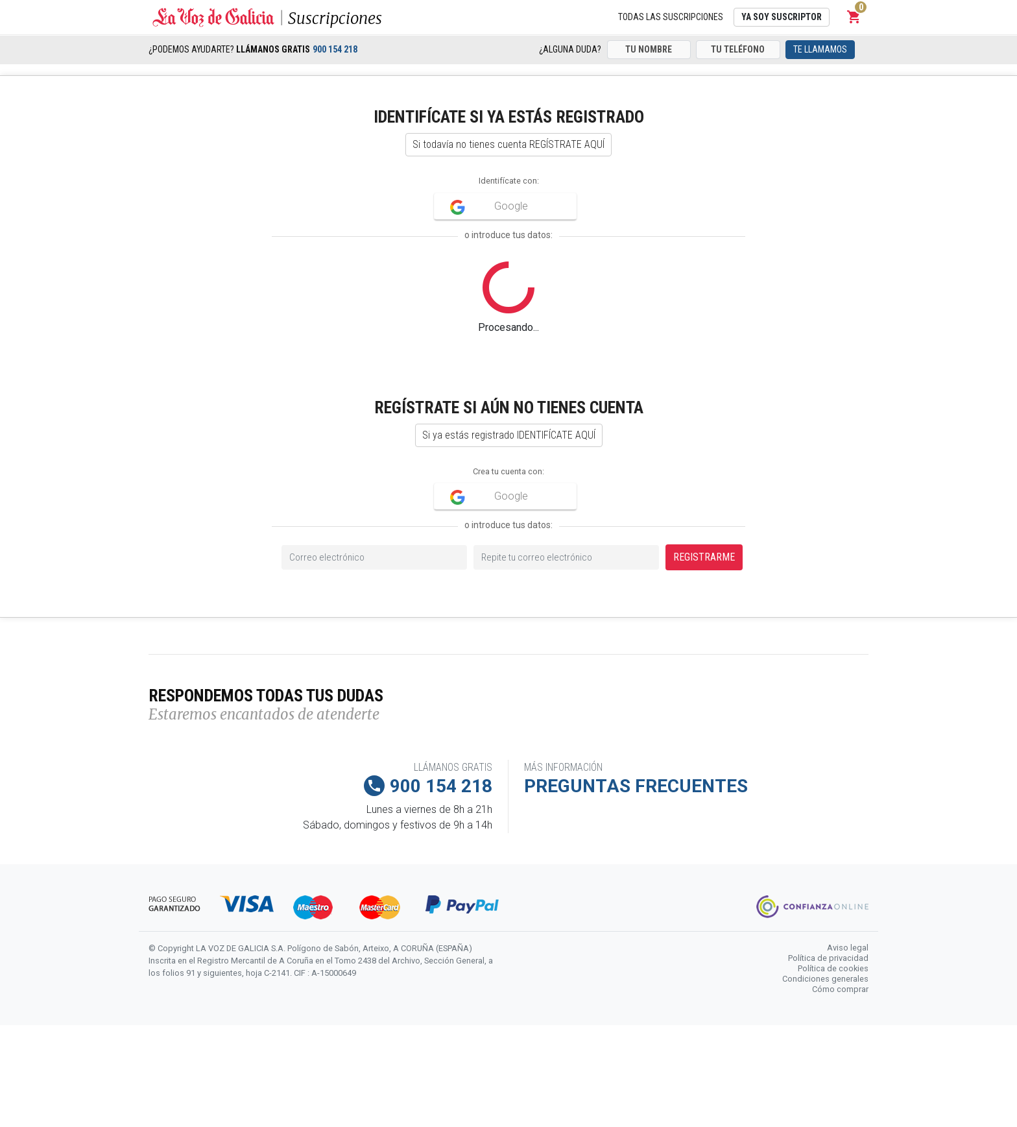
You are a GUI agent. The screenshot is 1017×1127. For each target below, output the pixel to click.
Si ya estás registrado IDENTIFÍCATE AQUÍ (508, 435)
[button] (854, 17)
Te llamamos (820, 49)
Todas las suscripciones (670, 17)
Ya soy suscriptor (781, 17)
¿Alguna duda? (570, 49)
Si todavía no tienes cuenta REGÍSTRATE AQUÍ (508, 144)
